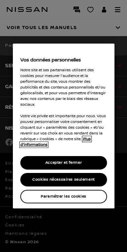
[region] (63, 126)
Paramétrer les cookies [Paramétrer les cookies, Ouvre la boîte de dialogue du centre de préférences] (63, 196)
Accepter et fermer (63, 162)
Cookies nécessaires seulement (63, 179)
